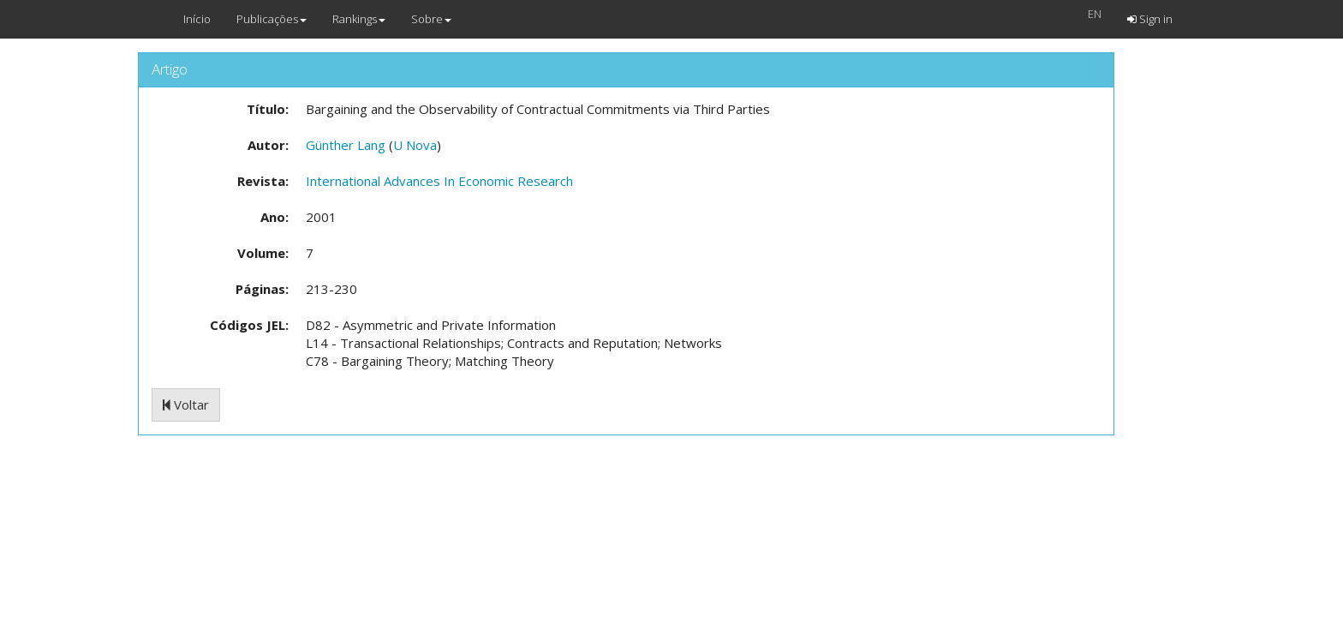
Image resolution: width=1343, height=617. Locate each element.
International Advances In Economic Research (439, 180)
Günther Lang (345, 144)
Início (197, 19)
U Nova (415, 144)
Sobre (431, 19)
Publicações (271, 19)
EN (1094, 13)
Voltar (186, 404)
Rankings (358, 19)
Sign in (1150, 19)
